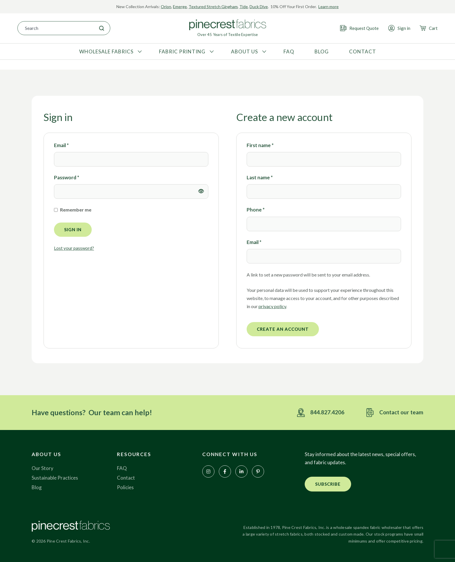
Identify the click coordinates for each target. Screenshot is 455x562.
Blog (37, 487)
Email (61, 145)
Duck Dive (259, 6)
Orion (166, 6)
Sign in (73, 229)
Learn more (328, 6)
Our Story (42, 468)
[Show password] (201, 191)
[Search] (101, 28)
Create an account (283, 329)
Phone (256, 210)
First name (260, 145)
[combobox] (55, 28)
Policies (125, 487)
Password (66, 177)
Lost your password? (74, 248)
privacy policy (272, 306)
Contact (126, 478)
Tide (243, 6)
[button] (328, 484)
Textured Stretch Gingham (213, 6)
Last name (260, 177)
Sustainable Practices (55, 478)
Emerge (180, 6)
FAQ (122, 468)
